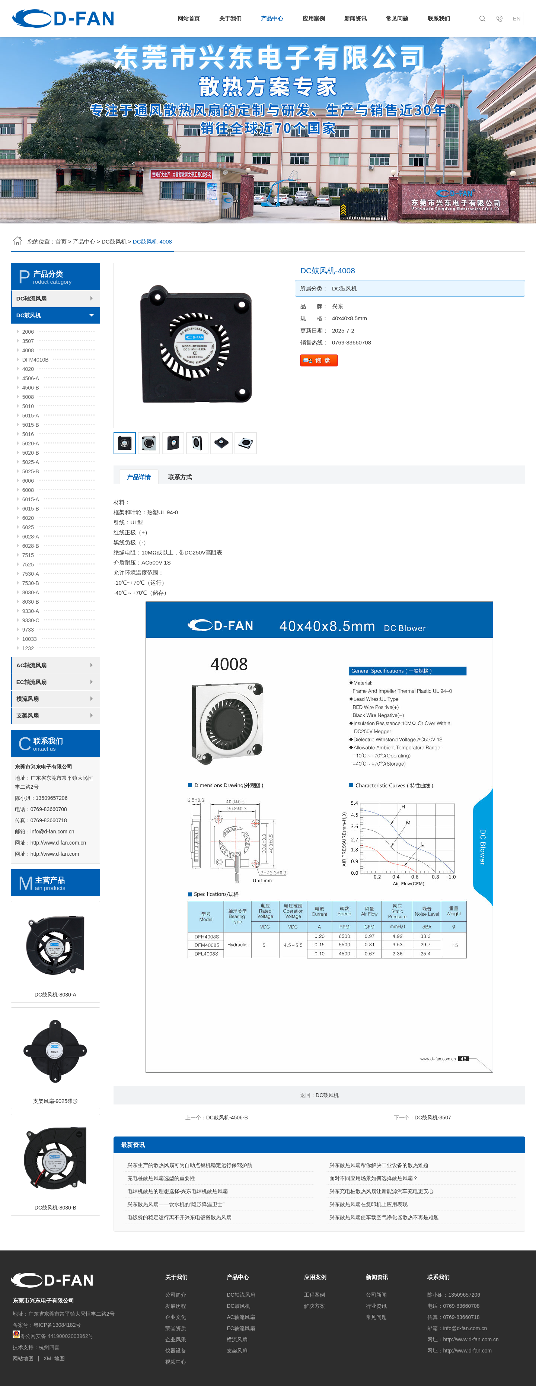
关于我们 (230, 18)
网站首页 (189, 18)
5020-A (30, 480)
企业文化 (175, 1317)
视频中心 (175, 1362)
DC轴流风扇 (31, 335)
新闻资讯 (355, 18)
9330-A (30, 648)
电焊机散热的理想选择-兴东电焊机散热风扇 (177, 1228)
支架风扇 (27, 752)
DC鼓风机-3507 (433, 1117)
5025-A (30, 499)
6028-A (30, 573)
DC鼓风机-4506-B (227, 1117)
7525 (28, 601)
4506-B (30, 424)
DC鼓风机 (114, 241)
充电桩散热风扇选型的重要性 (161, 1215)
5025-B (30, 508)
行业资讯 (376, 1306)
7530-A (30, 610)
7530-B (30, 620)
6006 (28, 517)
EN (517, 18)
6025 (28, 564)
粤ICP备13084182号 (57, 1325)
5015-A (30, 452)
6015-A (30, 536)
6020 (28, 554)
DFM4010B (35, 396)
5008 (28, 433)
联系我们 (439, 18)
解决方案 (314, 1306)
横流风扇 (27, 735)
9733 (28, 666)
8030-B (30, 638)
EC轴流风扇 (31, 718)
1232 (28, 685)
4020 (28, 406)
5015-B (30, 461)
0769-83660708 (388, 342)
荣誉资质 (175, 1328)
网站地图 (23, 1358)
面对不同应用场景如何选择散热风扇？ (373, 1215)
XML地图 (54, 1358)
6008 (28, 527)
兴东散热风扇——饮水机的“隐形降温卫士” (175, 1241)
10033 (29, 675)
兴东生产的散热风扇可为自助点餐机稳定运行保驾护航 (189, 1202)
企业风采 (175, 1339)
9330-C (30, 657)
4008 (28, 387)
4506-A (30, 415)
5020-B (30, 489)
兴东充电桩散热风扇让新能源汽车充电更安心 (381, 1228)
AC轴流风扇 (31, 702)
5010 (28, 443)
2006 (28, 368)
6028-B (30, 582)
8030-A (30, 629)
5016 (28, 471)
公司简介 (175, 1295)
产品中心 (272, 18)
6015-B (30, 545)
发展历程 (175, 1306)
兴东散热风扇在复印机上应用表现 (368, 1241)
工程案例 (314, 1295)
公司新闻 (376, 1295)
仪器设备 (175, 1351)
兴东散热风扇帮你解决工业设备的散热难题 (378, 1202)
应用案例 (314, 18)
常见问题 (397, 18)
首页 (61, 241)
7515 (28, 592)
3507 (28, 378)
